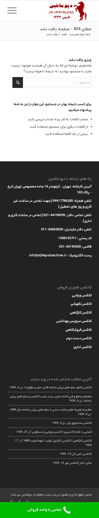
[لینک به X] (27, 502)
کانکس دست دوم (79, 338)
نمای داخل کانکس (80, 463)
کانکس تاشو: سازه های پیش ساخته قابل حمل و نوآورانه (58, 387)
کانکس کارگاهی (81, 312)
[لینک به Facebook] (19, 502)
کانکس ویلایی (82, 295)
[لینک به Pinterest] (11, 502)
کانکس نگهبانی (81, 304)
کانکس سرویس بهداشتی (74, 321)
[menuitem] (13, 10)
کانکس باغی (84, 454)
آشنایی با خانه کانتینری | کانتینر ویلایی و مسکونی (62, 432)
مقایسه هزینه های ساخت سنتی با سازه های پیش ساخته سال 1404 (51, 410)
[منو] (13, 10)
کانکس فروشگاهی (78, 330)
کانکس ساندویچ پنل (79, 423)
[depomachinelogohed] (58, 10)
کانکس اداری (82, 347)
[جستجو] (52, 82)
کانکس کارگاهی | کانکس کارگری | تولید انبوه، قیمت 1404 (57, 441)
